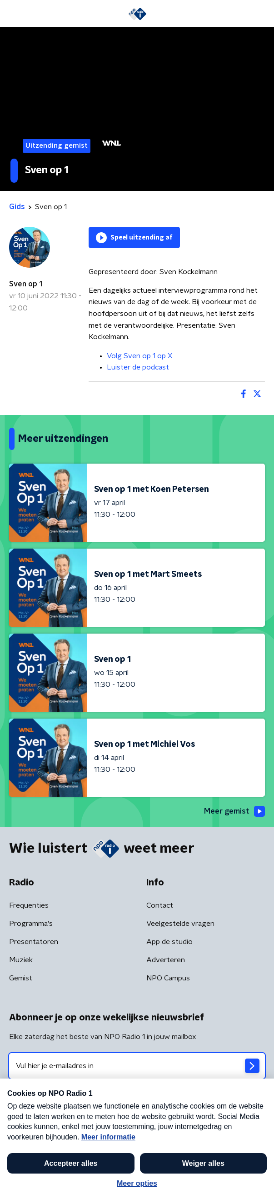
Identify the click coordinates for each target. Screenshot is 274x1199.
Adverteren (165, 960)
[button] (252, 1182)
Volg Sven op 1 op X (139, 356)
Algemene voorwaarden (49, 1127)
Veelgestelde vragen (180, 923)
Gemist (20, 978)
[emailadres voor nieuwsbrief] (137, 1066)
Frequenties (29, 905)
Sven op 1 (25, 284)
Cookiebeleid (30, 1152)
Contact (159, 905)
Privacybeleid (116, 1127)
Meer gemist (234, 811)
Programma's (31, 923)
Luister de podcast (138, 367)
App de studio (169, 941)
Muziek (21, 960)
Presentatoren (33, 941)
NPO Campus (168, 978)
